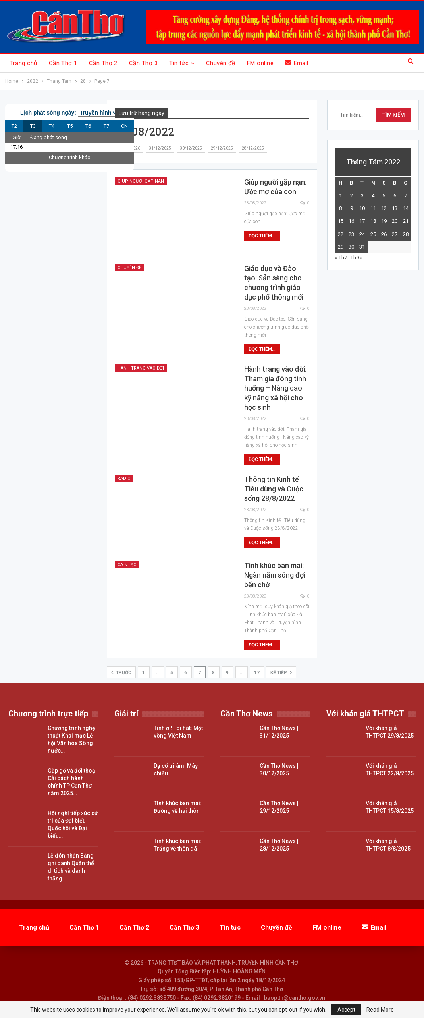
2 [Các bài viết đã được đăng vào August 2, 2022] (351, 196)
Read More (380, 1009)
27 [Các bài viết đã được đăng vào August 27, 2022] (394, 234)
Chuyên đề (220, 63)
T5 (70, 126)
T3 (33, 126)
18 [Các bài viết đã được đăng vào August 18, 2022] (373, 221)
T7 (106, 126)
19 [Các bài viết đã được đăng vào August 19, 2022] (384, 221)
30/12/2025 (191, 148)
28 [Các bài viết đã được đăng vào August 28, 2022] (406, 234)
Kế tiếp (281, 672)
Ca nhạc (127, 564)
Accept (346, 1009)
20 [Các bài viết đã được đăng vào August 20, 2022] (394, 221)
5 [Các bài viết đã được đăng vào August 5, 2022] (383, 196)
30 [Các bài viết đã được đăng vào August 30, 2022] (351, 247)
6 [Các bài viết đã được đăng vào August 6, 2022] (394, 196)
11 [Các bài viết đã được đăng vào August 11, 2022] (373, 208)
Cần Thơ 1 (63, 63)
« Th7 (341, 258)
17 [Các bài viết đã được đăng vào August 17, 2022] (362, 221)
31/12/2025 (160, 148)
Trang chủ (23, 63)
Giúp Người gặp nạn (141, 181)
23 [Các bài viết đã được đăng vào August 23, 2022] (351, 234)
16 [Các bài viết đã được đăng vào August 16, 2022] (351, 221)
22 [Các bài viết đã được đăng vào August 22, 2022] (340, 234)
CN (124, 126)
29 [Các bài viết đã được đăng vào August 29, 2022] (340, 247)
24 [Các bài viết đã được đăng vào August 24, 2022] (362, 234)
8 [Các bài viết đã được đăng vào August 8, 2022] (340, 208)
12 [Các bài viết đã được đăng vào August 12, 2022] (384, 208)
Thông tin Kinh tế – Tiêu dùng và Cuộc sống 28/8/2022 (274, 488)
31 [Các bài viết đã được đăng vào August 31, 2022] (362, 247)
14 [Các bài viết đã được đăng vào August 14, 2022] (406, 208)
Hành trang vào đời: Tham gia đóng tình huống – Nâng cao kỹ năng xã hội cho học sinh (275, 388)
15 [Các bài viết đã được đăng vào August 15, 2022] (340, 221)
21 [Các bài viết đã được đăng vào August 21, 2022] (406, 221)
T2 (14, 126)
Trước (121, 672)
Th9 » (356, 258)
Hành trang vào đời (141, 368)
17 (257, 672)
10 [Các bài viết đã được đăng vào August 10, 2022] (362, 208)
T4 (51, 126)
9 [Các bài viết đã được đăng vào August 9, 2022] (351, 208)
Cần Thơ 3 (143, 63)
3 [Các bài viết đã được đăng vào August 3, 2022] (362, 196)
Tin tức (179, 63)
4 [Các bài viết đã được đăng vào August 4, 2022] (373, 196)
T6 (88, 126)
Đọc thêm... (262, 236)
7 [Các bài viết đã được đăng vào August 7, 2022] (405, 196)
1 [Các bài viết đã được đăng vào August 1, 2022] (340, 196)
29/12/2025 (222, 148)
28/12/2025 (253, 148)
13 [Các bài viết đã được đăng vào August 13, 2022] (394, 208)
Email (296, 63)
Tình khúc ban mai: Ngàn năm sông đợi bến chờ (274, 575)
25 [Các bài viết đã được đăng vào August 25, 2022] (373, 234)
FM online (260, 63)
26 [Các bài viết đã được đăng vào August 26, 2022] (384, 234)
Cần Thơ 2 (103, 63)
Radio (124, 478)
